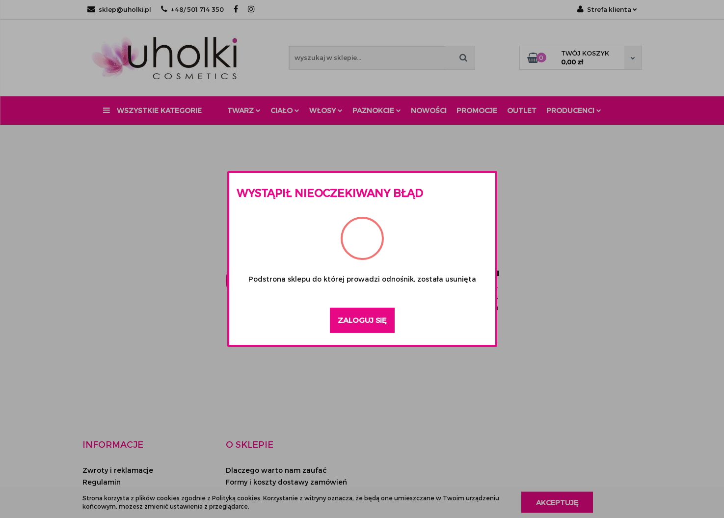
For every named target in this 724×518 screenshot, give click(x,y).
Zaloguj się (362, 320)
